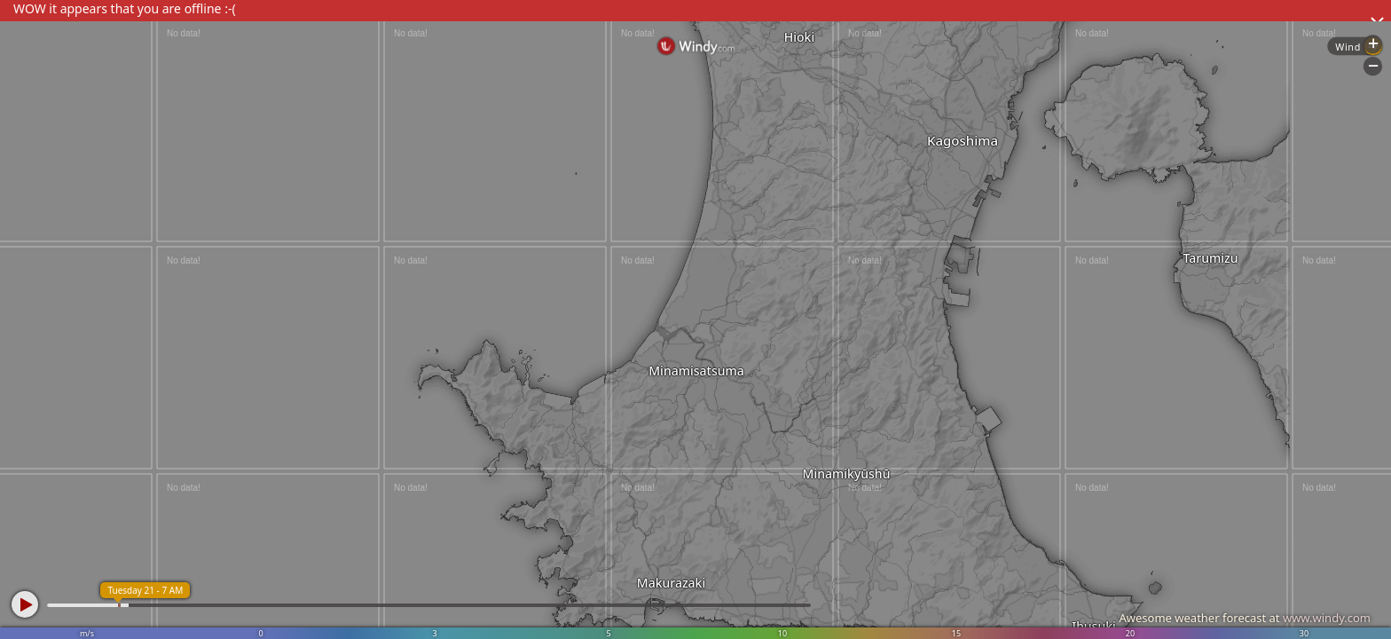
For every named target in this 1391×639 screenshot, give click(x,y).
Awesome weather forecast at (1245, 618)
